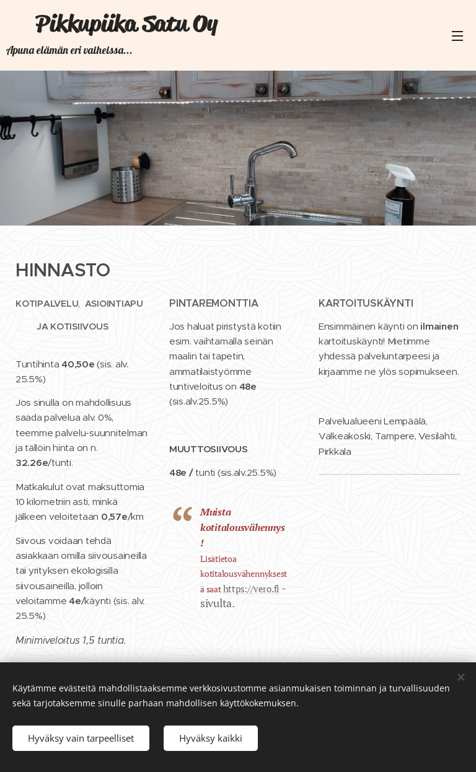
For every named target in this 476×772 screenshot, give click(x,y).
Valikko (457, 36)
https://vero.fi (251, 588)
